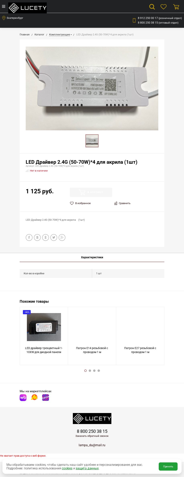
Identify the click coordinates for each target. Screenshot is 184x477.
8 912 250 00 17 (160, 18)
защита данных (87, 468)
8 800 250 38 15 (158, 22)
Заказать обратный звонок (92, 435)
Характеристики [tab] (92, 257)
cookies (67, 468)
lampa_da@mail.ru (92, 445)
